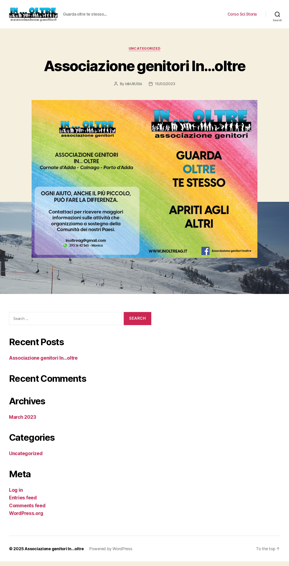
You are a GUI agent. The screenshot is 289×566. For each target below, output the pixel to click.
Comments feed (27, 510)
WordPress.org (26, 518)
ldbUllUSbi (133, 88)
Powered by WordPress (110, 553)
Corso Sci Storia (242, 16)
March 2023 (22, 421)
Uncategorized (144, 53)
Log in (16, 494)
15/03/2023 (165, 88)
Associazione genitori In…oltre (144, 70)
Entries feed (23, 502)
